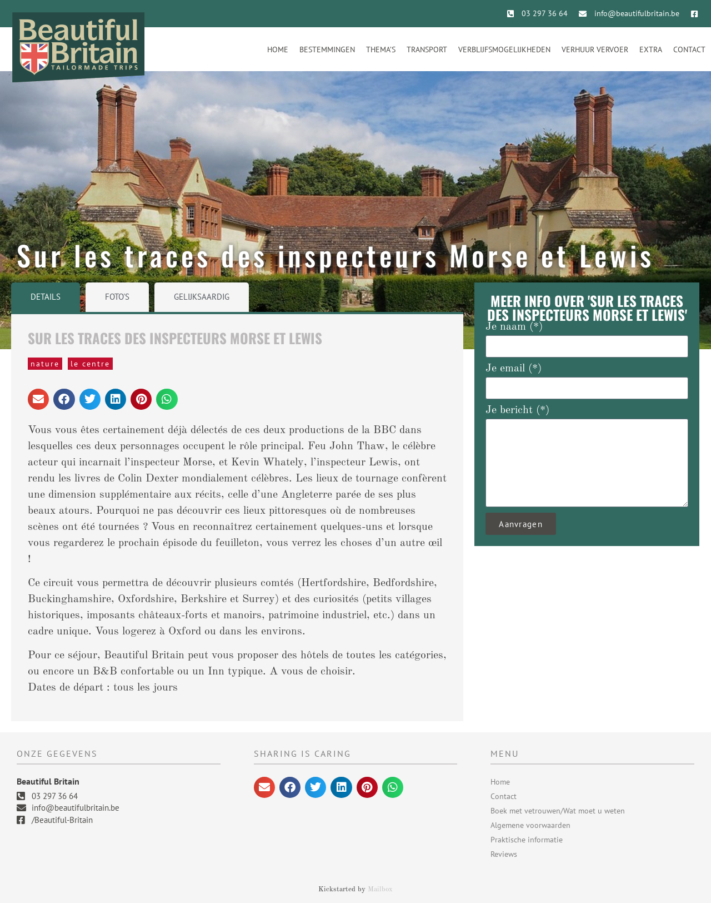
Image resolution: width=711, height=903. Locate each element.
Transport (427, 49)
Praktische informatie (526, 840)
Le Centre (90, 364)
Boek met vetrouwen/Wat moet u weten (557, 811)
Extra (650, 49)
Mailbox (380, 889)
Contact (689, 49)
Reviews (503, 854)
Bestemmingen (327, 49)
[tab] (45, 297)
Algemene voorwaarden (530, 825)
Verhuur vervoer (595, 49)
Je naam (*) (514, 327)
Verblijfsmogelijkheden (504, 49)
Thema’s (380, 49)
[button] (38, 399)
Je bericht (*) (517, 410)
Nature (45, 364)
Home (277, 49)
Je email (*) (513, 368)
